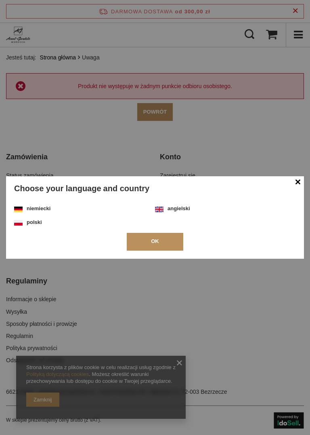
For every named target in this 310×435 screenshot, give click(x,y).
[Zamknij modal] (298, 182)
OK (155, 241)
